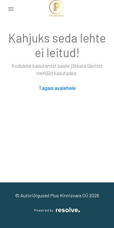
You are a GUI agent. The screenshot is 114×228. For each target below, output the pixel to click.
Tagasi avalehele (57, 88)
